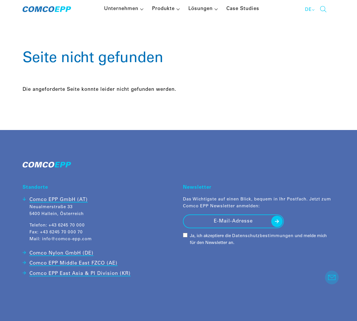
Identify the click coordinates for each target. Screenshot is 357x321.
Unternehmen (121, 9)
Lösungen (200, 9)
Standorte (35, 187)
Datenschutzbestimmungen (263, 236)
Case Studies (242, 9)
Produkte (163, 9)
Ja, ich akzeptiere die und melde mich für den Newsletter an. (258, 239)
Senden (277, 221)
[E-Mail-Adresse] (233, 221)
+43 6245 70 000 (67, 225)
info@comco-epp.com (67, 239)
